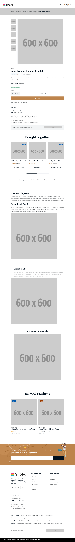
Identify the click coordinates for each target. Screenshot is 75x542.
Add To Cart (43, 93)
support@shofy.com (18, 504)
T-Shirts (27, 518)
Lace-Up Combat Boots (55, 161)
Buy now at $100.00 (19, 167)
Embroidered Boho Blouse (37, 161)
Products (18, 11)
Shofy (12, 69)
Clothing (44, 523)
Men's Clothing (21, 518)
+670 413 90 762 (17, 500)
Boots (37, 518)
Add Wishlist (22, 102)
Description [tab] (23, 180)
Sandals (30, 11)
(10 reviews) (28, 74)
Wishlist (34, 482)
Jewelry (49, 521)
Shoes (24, 11)
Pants (46, 515)
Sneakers (32, 518)
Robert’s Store (14, 427)
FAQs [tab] (54, 180)
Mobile (15, 112)
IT (22, 112)
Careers (52, 479)
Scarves (30, 521)
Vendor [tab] (46, 180)
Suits (42, 515)
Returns (34, 489)
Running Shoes (28, 110)
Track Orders (35, 477)
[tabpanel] (37, 281)
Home (12, 11)
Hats (22, 110)
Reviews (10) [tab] (35, 180)
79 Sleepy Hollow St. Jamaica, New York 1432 (19, 507)
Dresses (18, 110)
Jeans (29, 515)
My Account (35, 484)
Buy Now (37, 98)
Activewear (24, 521)
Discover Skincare (20, 523)
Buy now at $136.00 (56, 167)
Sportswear (42, 518)
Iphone (19, 112)
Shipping (34, 479)
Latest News (53, 484)
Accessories (50, 515)
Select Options (37, 167)
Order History (35, 487)
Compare (14, 102)
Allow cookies (66, 539)
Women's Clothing (36, 515)
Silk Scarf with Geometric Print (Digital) (23, 161)
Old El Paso (15, 74)
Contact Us (53, 487)
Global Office (41, 427)
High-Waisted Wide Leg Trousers (49, 429)
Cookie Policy (36, 539)
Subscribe (58, 458)
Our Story (52, 477)
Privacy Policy (54, 482)
